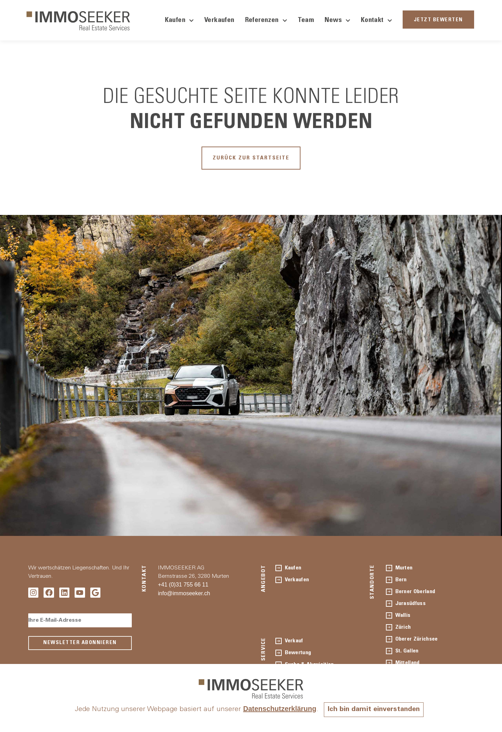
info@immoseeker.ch (184, 593)
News (337, 21)
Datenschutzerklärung (279, 708)
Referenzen (266, 21)
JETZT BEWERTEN (438, 20)
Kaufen (179, 21)
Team (306, 20)
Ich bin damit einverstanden (374, 709)
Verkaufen (219, 20)
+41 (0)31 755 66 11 (183, 585)
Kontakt (376, 21)
